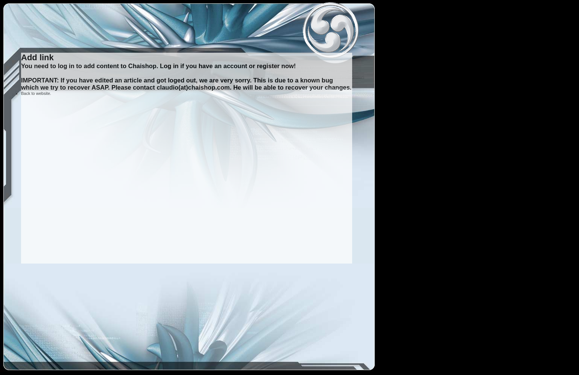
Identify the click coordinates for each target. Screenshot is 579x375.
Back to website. (36, 93)
